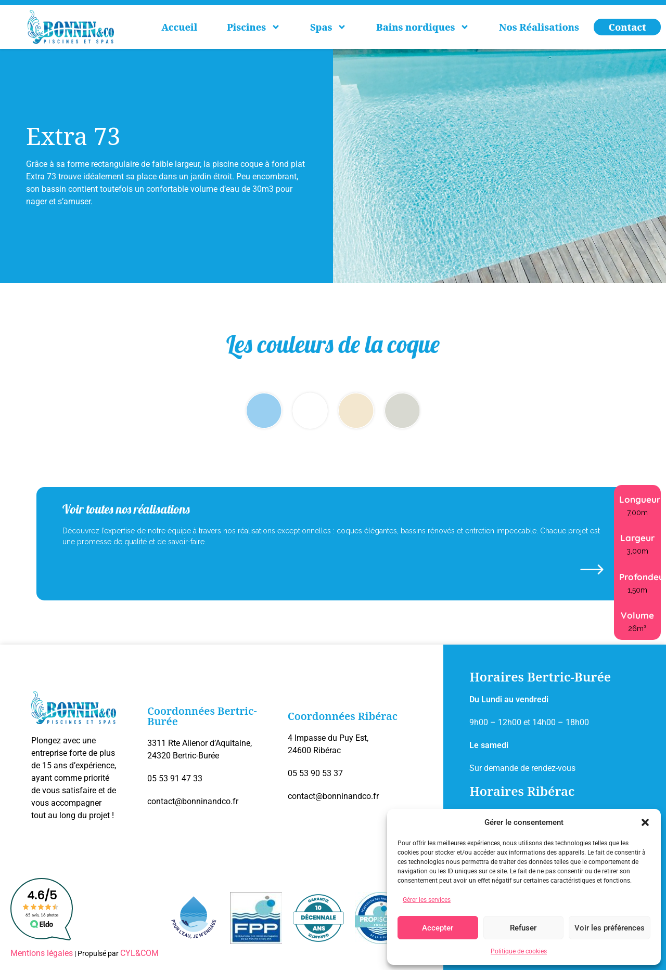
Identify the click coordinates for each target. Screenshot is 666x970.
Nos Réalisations (539, 27)
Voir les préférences (609, 928)
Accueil (179, 27)
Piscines (253, 27)
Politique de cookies (519, 951)
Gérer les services (427, 899)
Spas (328, 27)
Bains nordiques (422, 27)
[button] (645, 822)
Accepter (437, 928)
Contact (627, 27)
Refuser (523, 928)
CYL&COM (139, 953)
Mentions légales (41, 953)
